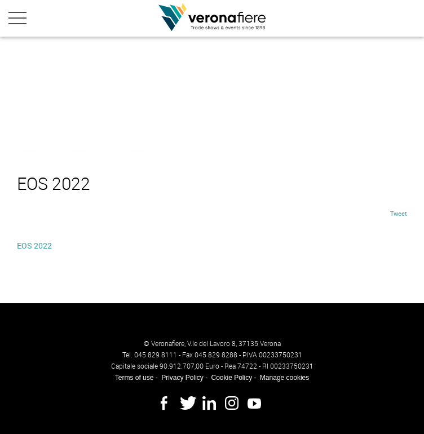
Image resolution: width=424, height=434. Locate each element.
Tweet (398, 213)
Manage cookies (284, 378)
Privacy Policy (182, 378)
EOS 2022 (34, 245)
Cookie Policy (231, 378)
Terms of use (134, 378)
